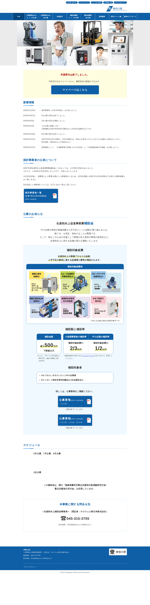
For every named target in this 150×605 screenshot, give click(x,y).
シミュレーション (88, 356)
